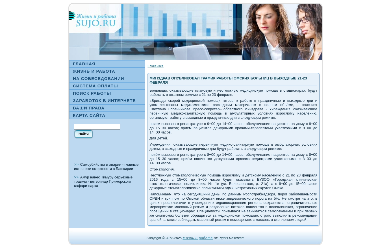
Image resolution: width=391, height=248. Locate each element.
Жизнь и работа (198, 238)
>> (77, 164)
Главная (155, 66)
